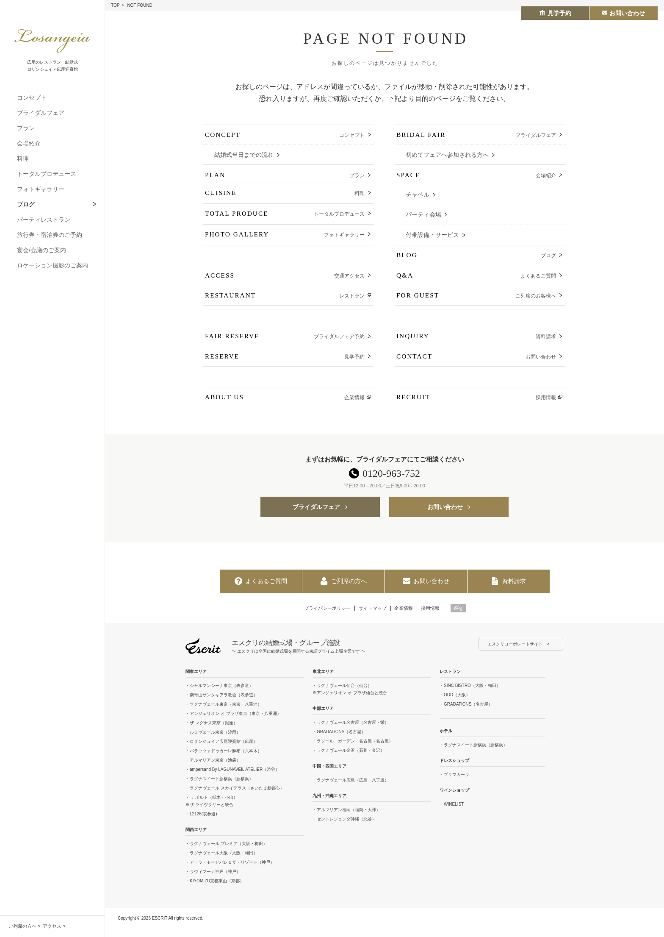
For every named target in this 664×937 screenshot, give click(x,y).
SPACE (476, 177)
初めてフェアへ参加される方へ (447, 156)
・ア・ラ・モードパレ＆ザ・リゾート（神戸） (229, 870)
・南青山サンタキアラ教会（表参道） (221, 703)
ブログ (26, 204)
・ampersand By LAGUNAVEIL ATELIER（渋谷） (232, 778)
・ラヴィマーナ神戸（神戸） (213, 880)
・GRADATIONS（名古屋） (339, 740)
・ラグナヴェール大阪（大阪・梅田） (221, 861)
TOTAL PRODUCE (284, 218)
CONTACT (476, 364)
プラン (26, 128)
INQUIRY (476, 343)
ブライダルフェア (40, 112)
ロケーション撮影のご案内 (52, 265)
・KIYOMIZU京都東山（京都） (214, 889)
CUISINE (284, 198)
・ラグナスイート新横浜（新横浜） (219, 787)
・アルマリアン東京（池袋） (213, 768)
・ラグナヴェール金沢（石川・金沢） (349, 758)
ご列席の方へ (22, 926)
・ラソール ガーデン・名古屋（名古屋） (353, 749)
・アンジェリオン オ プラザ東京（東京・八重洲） (233, 722)
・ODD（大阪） (455, 703)
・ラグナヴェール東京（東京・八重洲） (223, 712)
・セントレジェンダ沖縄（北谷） (344, 827)
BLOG (476, 260)
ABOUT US (284, 405)
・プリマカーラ (454, 783)
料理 (23, 158)
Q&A (476, 281)
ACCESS (284, 281)
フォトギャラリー (40, 189)
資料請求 (508, 589)
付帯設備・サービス (432, 239)
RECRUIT (476, 405)
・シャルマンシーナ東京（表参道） (219, 694)
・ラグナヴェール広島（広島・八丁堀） (351, 788)
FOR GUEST (476, 302)
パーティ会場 (423, 218)
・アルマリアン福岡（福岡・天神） (346, 818)
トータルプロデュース (46, 173)
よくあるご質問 (261, 589)
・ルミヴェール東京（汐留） (213, 740)
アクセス (52, 926)
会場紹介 (29, 143)
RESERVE (284, 364)
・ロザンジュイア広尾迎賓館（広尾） (221, 750)
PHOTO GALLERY (284, 239)
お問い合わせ (445, 515)
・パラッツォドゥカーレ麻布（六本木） (223, 759)
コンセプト (32, 97)
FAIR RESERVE (284, 343)
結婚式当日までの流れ (244, 156)
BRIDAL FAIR (476, 135)
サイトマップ (372, 617)
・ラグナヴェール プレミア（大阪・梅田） (226, 852)
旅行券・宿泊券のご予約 (49, 234)
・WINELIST (452, 812)
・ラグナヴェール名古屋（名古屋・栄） (351, 730)
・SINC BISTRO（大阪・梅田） (470, 694)
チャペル (417, 197)
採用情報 (436, 617)
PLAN (284, 177)
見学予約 (555, 13)
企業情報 (407, 617)
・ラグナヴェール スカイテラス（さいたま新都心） (234, 796)
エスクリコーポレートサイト (514, 652)
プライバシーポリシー (323, 617)
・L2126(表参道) (201, 822)
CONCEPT (284, 135)
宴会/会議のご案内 (41, 250)
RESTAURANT (284, 302)
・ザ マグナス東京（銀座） (211, 731)
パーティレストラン (43, 219)
